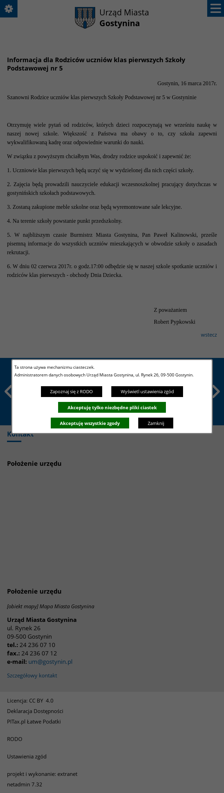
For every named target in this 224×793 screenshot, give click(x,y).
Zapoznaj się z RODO (71, 391)
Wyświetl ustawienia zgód (147, 391)
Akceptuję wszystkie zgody (90, 423)
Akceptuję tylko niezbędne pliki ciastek (112, 407)
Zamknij (156, 423)
